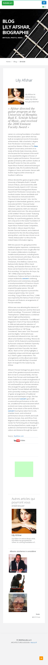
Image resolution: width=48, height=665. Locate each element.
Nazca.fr (34, 642)
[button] (3, 29)
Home (8, 61)
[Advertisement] (24, 469)
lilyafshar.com (19, 436)
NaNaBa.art (7, 3)
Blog (15, 61)
